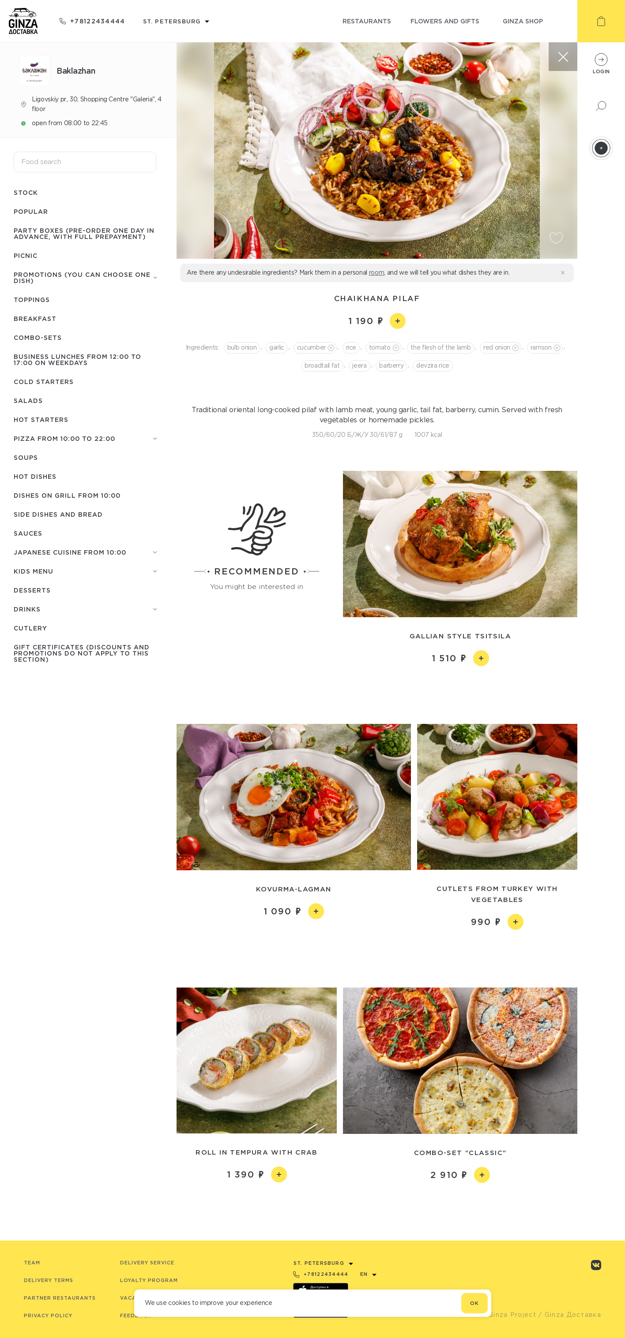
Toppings (32, 299)
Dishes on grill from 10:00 (67, 495)
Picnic (26, 255)
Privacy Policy (48, 1315)
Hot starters (41, 419)
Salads (28, 400)
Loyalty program (149, 1280)
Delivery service (147, 1262)
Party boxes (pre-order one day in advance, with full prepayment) (84, 233)
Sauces (28, 533)
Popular (31, 211)
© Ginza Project (508, 1314)
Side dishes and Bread (58, 514)
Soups (26, 457)
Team (32, 1262)
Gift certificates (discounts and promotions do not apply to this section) (82, 653)
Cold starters (44, 381)
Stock (26, 192)
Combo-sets (38, 337)
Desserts (32, 590)
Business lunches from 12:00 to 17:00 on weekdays (77, 359)
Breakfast (35, 318)
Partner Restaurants (60, 1298)
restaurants (367, 21)
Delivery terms (48, 1280)
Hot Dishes (35, 476)
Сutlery (30, 628)
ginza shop (523, 21)
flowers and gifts (444, 21)
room (376, 272)
